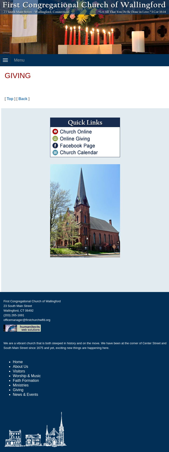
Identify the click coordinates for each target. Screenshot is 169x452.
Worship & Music (27, 376)
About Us (20, 367)
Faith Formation (26, 380)
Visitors (19, 371)
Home (18, 362)
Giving (18, 390)
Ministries (21, 385)
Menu (19, 60)
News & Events (25, 394)
